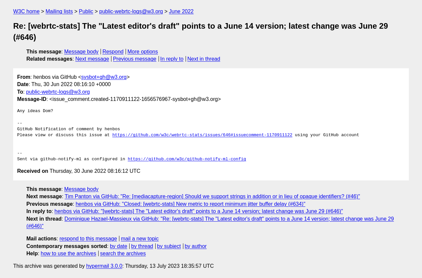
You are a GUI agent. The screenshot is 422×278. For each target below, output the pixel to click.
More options (143, 51)
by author (196, 246)
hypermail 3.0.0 (104, 266)
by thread (142, 246)
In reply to (171, 59)
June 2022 (181, 11)
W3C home (26, 11)
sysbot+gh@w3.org (104, 77)
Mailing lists (59, 11)
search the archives (123, 253)
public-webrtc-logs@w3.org (131, 11)
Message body (81, 51)
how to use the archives (68, 253)
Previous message (135, 59)
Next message (92, 59)
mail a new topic (140, 238)
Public (86, 11)
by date (118, 246)
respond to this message (88, 238)
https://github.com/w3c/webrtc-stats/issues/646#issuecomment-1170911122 (202, 135)
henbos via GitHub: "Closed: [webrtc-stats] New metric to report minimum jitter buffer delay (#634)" (190, 204)
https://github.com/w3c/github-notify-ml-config (187, 159)
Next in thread (203, 59)
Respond (113, 51)
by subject (169, 246)
